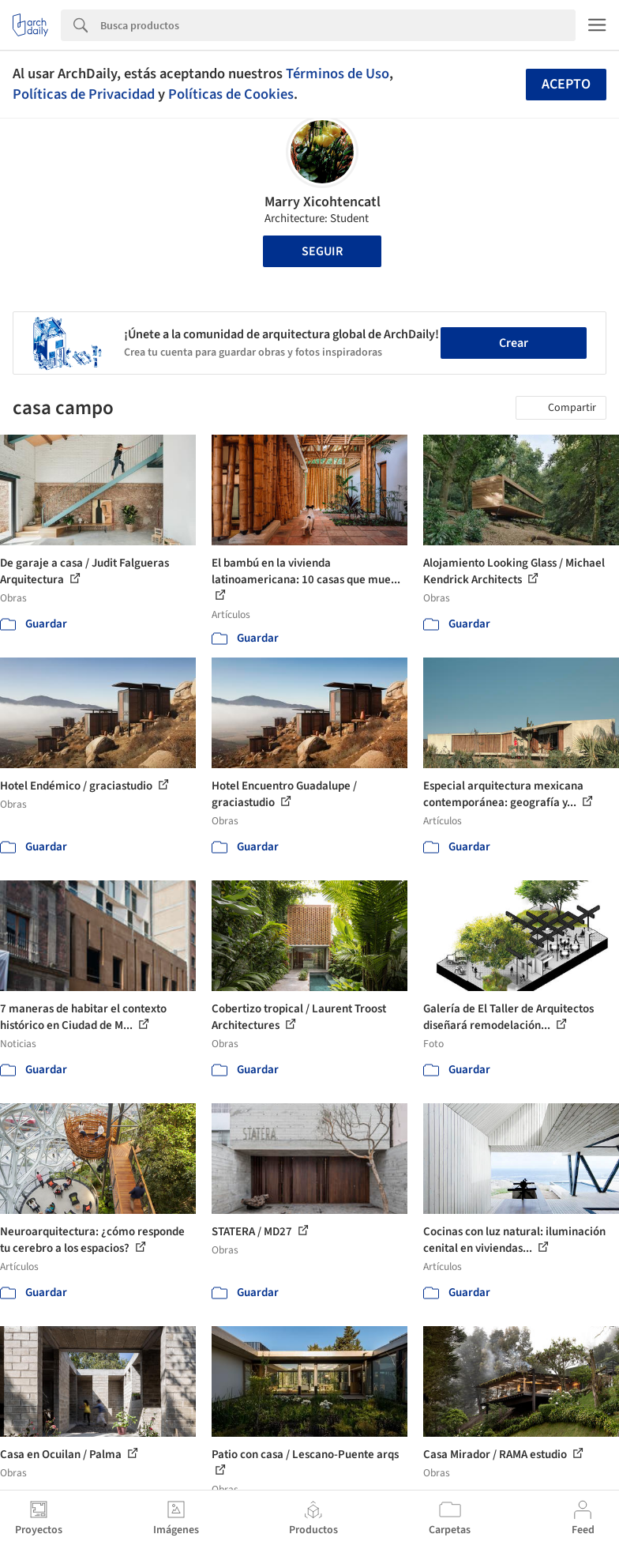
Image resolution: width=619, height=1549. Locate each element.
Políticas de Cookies (231, 94)
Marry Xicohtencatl (322, 202)
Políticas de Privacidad (84, 94)
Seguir (322, 251)
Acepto (566, 84)
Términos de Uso (337, 73)
